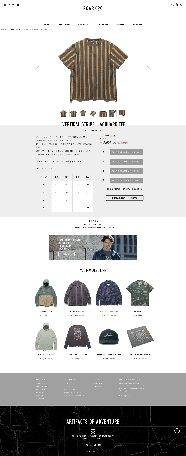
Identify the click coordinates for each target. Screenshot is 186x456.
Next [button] (149, 69)
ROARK (4, 29)
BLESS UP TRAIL (140, 312)
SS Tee (18, 29)
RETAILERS (137, 25)
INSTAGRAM (98, 383)
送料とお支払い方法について (74, 396)
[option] (93, 70)
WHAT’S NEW (41, 390)
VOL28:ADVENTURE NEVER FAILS (94, 228)
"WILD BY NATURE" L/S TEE (77, 355)
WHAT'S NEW (83, 25)
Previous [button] (37, 69)
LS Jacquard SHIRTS (77, 312)
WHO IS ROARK (65, 25)
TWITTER (97, 390)
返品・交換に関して (134, 189)
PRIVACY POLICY (70, 390)
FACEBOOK (98, 386)
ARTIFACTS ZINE (102, 25)
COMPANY (67, 383)
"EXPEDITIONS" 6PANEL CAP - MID (109, 355)
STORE (46, 25)
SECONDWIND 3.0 (46, 312)
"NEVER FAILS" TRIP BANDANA (140, 355)
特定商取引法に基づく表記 (73, 393)
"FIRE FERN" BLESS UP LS (109, 312)
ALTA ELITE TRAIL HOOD (46, 355)
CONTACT (67, 386)
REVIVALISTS (121, 25)
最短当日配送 (115, 189)
